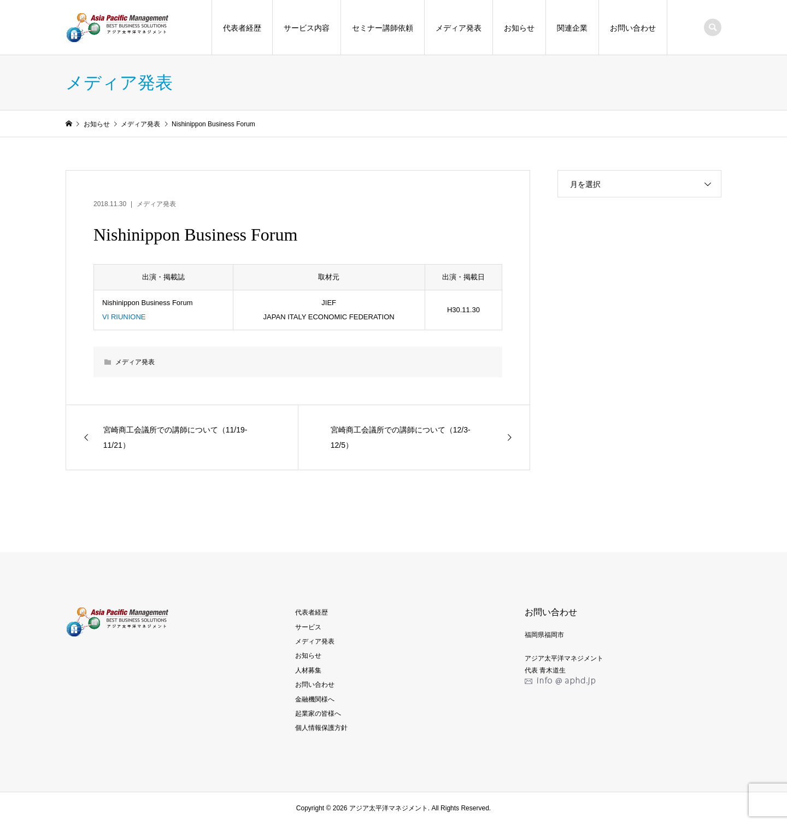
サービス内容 (307, 28)
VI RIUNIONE (123, 317)
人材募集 (308, 670)
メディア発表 (458, 28)
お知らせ (519, 28)
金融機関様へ (314, 699)
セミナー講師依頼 (382, 28)
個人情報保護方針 (321, 728)
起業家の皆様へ (318, 713)
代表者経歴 (242, 28)
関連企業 (572, 28)
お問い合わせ (633, 28)
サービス (308, 627)
